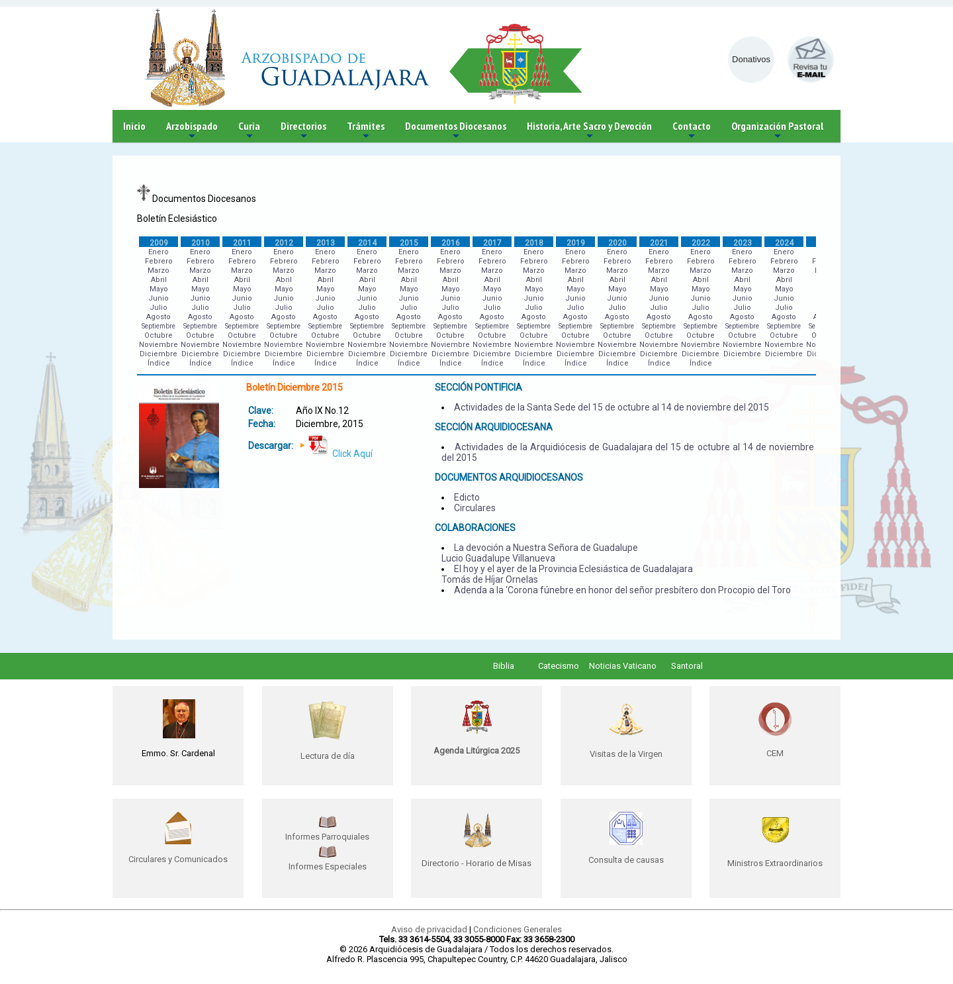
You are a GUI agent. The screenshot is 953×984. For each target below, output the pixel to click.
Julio (158, 307)
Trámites (366, 130)
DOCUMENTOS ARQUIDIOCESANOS (509, 477)
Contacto (691, 130)
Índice (159, 363)
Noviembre (158, 344)
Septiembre (158, 326)
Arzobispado (192, 130)
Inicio (134, 125)
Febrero (159, 261)
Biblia (503, 666)
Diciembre (158, 354)
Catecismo (558, 666)
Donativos (751, 59)
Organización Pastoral (777, 130)
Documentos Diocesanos (455, 130)
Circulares (475, 508)
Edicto (467, 497)
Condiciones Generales (517, 929)
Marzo (158, 270)
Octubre (158, 335)
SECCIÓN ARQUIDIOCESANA (494, 427)
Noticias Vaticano (623, 666)
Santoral (687, 666)
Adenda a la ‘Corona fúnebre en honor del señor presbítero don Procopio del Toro (622, 590)
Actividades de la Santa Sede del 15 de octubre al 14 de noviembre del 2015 (611, 407)
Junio (158, 298)
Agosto (158, 317)
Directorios (303, 130)
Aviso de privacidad (429, 929)
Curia (249, 130)
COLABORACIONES (475, 527)
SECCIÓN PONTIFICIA (478, 387)
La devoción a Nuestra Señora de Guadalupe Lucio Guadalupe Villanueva (539, 553)
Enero (158, 252)
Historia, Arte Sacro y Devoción (589, 130)
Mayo (159, 289)
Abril (159, 279)
